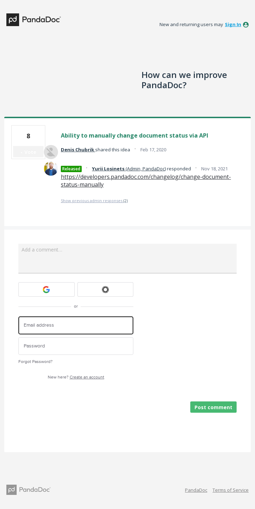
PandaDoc (196, 490)
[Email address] (75, 325)
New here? (76, 377)
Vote (30, 152)
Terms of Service (231, 490)
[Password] (75, 346)
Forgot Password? (35, 361)
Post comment (213, 407)
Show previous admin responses (94, 200)
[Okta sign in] (105, 289)
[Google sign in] (46, 289)
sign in (233, 24)
